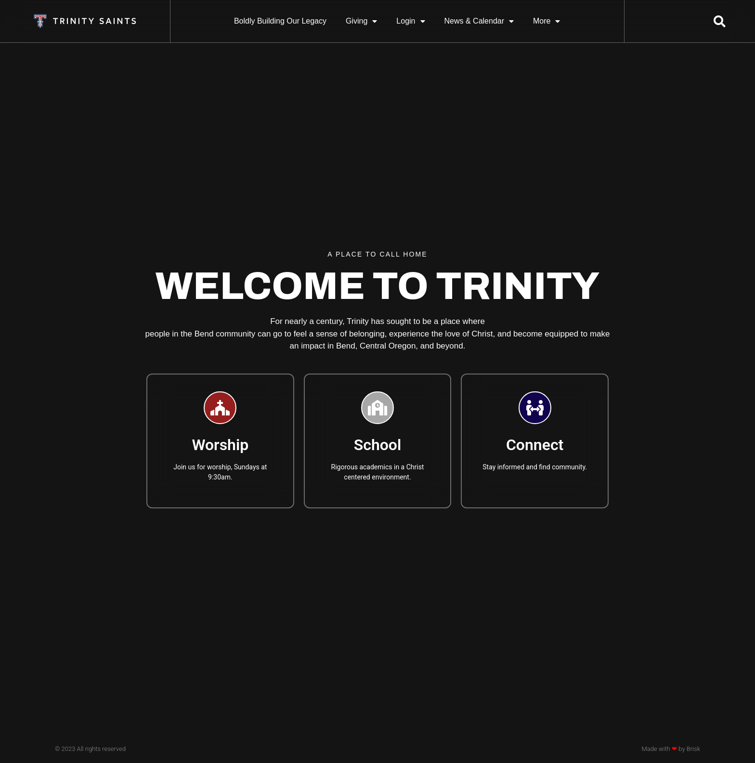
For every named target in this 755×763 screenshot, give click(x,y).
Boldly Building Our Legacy (280, 21)
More (546, 21)
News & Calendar (479, 21)
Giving (361, 21)
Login (410, 21)
